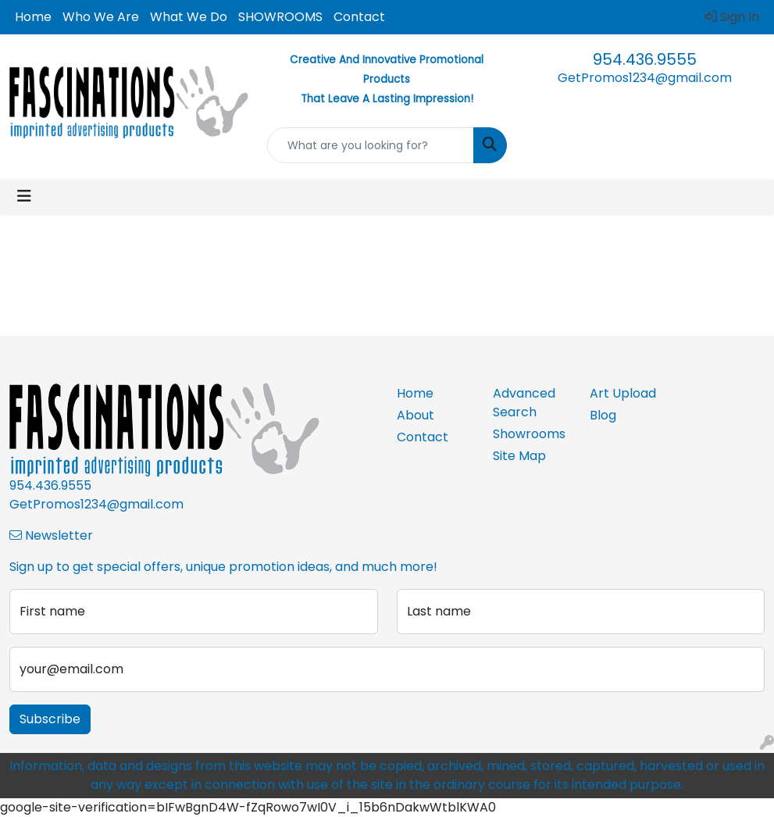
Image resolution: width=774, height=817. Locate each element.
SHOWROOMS (280, 17)
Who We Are (100, 17)
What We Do (188, 17)
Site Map (519, 456)
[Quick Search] (370, 145)
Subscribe (50, 719)
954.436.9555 (645, 59)
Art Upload (623, 393)
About (415, 415)
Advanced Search (524, 402)
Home (33, 17)
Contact (359, 17)
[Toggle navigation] (24, 196)
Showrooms (529, 434)
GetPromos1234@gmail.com (645, 78)
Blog (603, 415)
